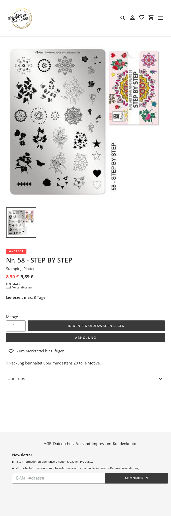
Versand (83, 432)
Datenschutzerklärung (124, 457)
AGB (48, 432)
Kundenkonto (124, 432)
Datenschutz (64, 432)
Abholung (85, 337)
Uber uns (85, 379)
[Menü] (160, 18)
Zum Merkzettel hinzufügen (36, 351)
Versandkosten (22, 287)
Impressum (101, 432)
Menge (12, 316)
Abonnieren (136, 467)
